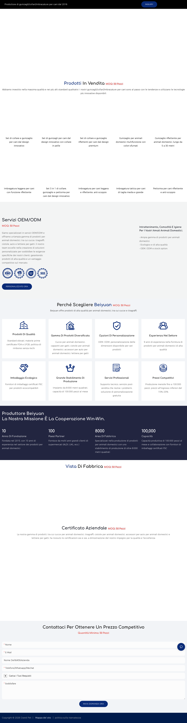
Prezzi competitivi (163, 378)
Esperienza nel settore (163, 335)
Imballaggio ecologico (23, 378)
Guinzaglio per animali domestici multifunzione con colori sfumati (131, 142)
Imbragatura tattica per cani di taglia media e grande (130, 190)
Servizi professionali (117, 378)
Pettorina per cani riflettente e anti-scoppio (168, 190)
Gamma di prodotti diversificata (70, 335)
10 (4, 431)
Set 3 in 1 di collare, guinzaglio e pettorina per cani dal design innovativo (56, 192)
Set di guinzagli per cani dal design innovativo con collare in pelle (56, 142)
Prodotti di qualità (23, 334)
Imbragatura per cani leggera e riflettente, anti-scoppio (93, 190)
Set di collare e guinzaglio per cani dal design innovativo (19, 142)
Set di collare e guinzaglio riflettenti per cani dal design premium (93, 142)
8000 (99, 431)
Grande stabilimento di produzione (70, 380)
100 (51, 431)
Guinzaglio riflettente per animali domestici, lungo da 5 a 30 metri (168, 142)
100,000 (149, 431)
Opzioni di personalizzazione (116, 335)
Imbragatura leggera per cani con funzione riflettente (19, 190)
